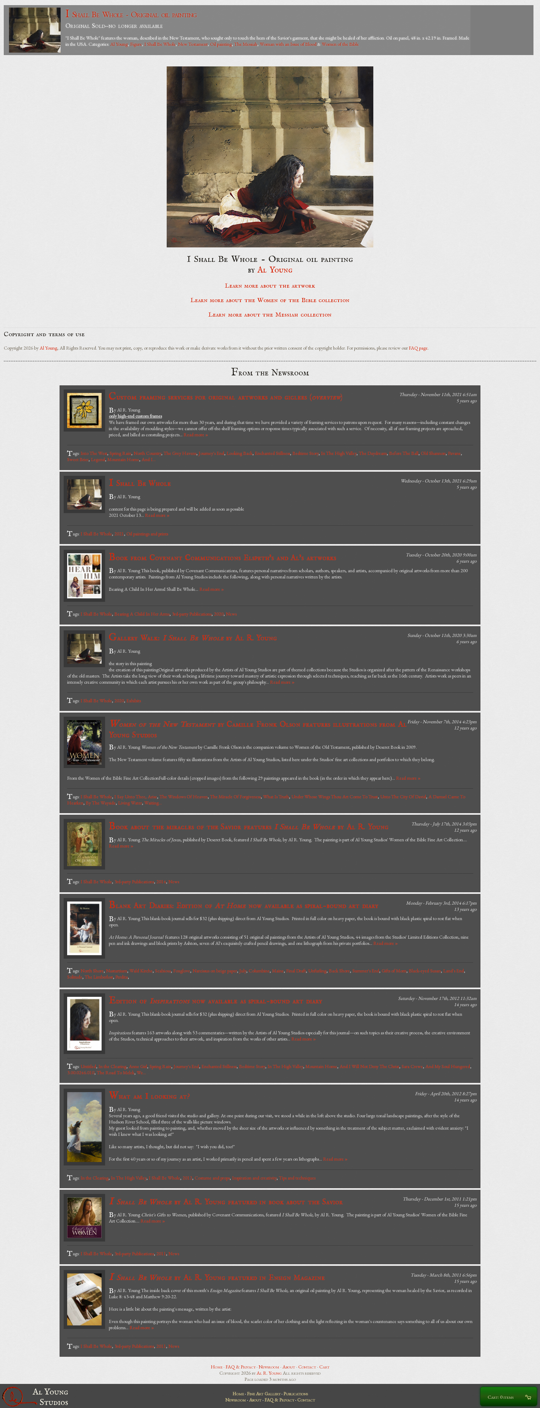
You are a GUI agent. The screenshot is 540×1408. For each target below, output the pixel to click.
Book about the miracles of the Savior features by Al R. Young (248, 826)
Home (216, 1367)
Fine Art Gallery (263, 1393)
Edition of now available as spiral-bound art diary (215, 1000)
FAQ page (418, 348)
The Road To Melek (115, 1072)
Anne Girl (138, 1066)
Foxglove (181, 971)
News (231, 614)
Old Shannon (433, 453)
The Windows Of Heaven (183, 796)
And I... (149, 459)
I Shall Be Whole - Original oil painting (131, 14)
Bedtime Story (305, 453)
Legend (98, 459)
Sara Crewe (412, 1066)
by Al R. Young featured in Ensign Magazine (217, 1277)
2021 (119, 534)
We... (141, 1072)
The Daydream (373, 453)
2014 (161, 881)
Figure (136, 44)
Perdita (121, 977)
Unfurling (317, 971)
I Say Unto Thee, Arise (135, 796)
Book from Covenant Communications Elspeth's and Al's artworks (222, 557)
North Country (147, 453)
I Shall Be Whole (160, 44)
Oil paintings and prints (147, 534)
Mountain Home (123, 459)
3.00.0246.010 (80, 1072)
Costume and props (212, 1178)
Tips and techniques (297, 1178)
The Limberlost (99, 977)
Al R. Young (269, 1373)
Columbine (259, 971)
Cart (324, 1367)
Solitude (74, 977)
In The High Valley (338, 453)
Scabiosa (163, 971)
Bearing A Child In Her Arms (141, 614)
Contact (307, 1367)
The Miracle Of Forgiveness (235, 796)
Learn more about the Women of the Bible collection (270, 300)
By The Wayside (101, 803)
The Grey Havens (180, 453)
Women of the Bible (340, 44)
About (288, 1367)
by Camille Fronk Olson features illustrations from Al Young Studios (258, 729)
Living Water (130, 803)
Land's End (453, 971)
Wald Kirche (141, 971)
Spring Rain (120, 453)
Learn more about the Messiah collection (269, 315)
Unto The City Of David (403, 796)
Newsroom (269, 1367)
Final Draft (296, 971)
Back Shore (339, 971)
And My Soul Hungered (447, 1066)
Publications (295, 1393)
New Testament (193, 44)
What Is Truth (276, 796)
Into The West (94, 453)
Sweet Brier (78, 459)
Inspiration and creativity (254, 1178)
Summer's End (365, 971)
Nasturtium (116, 971)
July (242, 971)
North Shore (92, 971)
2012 (187, 1178)
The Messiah (245, 44)
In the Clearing (112, 1066)
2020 (219, 614)
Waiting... (153, 803)
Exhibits (133, 700)
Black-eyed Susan (425, 971)
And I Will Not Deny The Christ (369, 1066)
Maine (278, 971)
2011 (161, 1253)
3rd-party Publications (191, 614)
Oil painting (221, 44)
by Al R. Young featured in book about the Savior (226, 1201)
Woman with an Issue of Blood (288, 44)
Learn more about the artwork (270, 286)
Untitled (88, 1066)
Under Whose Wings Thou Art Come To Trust (334, 796)
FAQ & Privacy (241, 1367)
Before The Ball (403, 453)
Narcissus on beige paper (215, 971)
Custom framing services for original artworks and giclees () (225, 397)
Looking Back (239, 453)
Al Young (119, 44)
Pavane (454, 453)
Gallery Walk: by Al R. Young (193, 637)
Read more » (196, 434)
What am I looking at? (149, 1096)
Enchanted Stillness (272, 453)
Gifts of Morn (394, 971)
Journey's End (211, 453)
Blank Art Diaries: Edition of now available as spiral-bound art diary (243, 905)
